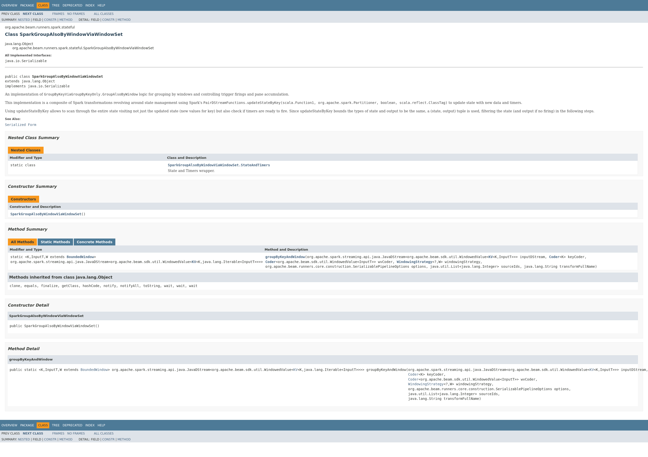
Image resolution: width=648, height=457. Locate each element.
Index (90, 5)
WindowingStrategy (414, 262)
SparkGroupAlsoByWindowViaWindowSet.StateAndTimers (219, 165)
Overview (9, 5)
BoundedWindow (80, 257)
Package (27, 5)
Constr (50, 20)
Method (66, 20)
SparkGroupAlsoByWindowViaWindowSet (45, 214)
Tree (56, 5)
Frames (58, 14)
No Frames (76, 14)
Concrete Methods (94, 242)
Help (101, 5)
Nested (24, 20)
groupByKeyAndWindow (285, 257)
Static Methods (55, 242)
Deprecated (72, 5)
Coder (554, 257)
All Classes (104, 14)
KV (194, 262)
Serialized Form (20, 125)
